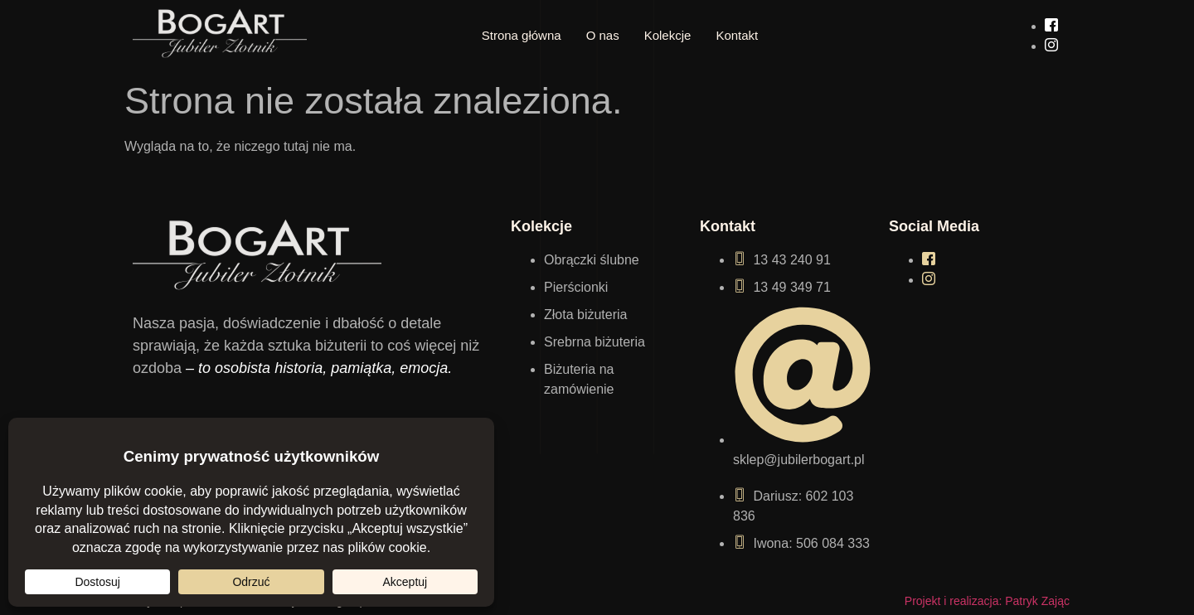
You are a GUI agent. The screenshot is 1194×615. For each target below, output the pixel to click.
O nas (602, 35)
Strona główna (521, 35)
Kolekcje (668, 35)
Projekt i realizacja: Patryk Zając (987, 601)
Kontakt (737, 35)
